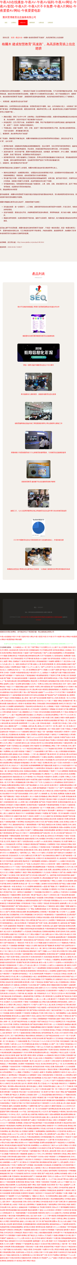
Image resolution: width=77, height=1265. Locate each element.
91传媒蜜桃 (26, 1230)
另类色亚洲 (40, 971)
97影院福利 (31, 923)
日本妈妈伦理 (10, 844)
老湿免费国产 (17, 931)
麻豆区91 (54, 999)
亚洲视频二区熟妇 (22, 1123)
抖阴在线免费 (16, 940)
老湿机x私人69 (66, 870)
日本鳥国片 (9, 805)
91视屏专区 (21, 988)
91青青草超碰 (64, 706)
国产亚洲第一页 (54, 813)
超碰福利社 (4, 1069)
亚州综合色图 (26, 819)
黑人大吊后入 (21, 1137)
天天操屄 (48, 1235)
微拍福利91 (53, 861)
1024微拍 (24, 847)
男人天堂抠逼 (64, 1213)
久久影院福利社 (57, 656)
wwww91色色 (67, 900)
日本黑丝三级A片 (67, 667)
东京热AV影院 (36, 1173)
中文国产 (27, 830)
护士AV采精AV (69, 687)
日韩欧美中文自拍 (22, 1027)
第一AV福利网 (15, 819)
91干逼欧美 (9, 991)
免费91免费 (11, 1171)
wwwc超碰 (54, 1213)
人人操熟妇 (44, 673)
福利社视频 (25, 684)
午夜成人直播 (49, 1067)
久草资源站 (9, 709)
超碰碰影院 (26, 810)
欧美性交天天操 (65, 1252)
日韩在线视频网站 (39, 954)
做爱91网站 (8, 661)
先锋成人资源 (30, 926)
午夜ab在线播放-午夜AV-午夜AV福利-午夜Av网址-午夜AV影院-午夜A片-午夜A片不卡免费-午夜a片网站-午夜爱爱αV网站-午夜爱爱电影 (38, 6)
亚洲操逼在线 (11, 965)
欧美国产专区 (59, 946)
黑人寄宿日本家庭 (57, 1249)
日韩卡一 (8, 1202)
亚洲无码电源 (29, 929)
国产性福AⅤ (43, 810)
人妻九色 (31, 726)
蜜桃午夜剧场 (56, 1106)
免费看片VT (59, 661)
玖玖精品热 (47, 1165)
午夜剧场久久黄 (16, 768)
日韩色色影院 (18, 658)
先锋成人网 (13, 1148)
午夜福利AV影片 (64, 999)
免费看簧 (61, 794)
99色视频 (6, 1013)
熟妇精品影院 (21, 701)
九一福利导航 (22, 853)
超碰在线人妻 (61, 965)
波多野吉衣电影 (43, 734)
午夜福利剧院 (19, 791)
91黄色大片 (62, 1089)
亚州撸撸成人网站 (48, 746)
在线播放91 (69, 853)
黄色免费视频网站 (23, 681)
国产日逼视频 (71, 948)
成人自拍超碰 (24, 746)
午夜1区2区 (29, 943)
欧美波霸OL (25, 796)
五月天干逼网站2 (54, 1255)
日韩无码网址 (5, 934)
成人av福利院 (35, 1168)
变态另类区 (25, 765)
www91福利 (40, 853)
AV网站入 (68, 777)
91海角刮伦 (51, 906)
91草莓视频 (72, 1171)
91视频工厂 (29, 751)
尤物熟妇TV (17, 661)
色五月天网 (33, 855)
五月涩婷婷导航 (67, 1165)
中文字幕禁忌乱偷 (28, 1044)
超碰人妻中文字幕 (65, 1097)
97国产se (45, 653)
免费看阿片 (57, 1072)
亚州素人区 (65, 675)
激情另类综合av (57, 1095)
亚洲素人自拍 (58, 822)
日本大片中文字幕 (52, 1041)
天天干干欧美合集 (67, 1176)
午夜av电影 (27, 1078)
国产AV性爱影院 (58, 1081)
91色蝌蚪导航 (32, 1106)
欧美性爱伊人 (24, 774)
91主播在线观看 (21, 1041)
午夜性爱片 (45, 1103)
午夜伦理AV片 (34, 673)
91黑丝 (52, 729)
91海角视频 (55, 847)
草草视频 (68, 988)
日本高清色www (9, 701)
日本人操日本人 (12, 1207)
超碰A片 (46, 943)
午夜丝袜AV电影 (51, 799)
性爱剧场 (46, 687)
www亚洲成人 (33, 847)
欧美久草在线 (5, 1145)
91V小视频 (46, 808)
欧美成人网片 (21, 1261)
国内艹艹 (41, 960)
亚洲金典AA (50, 768)
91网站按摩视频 (63, 1069)
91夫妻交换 (56, 1238)
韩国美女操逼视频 (50, 720)
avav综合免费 (7, 971)
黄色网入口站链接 (26, 1095)
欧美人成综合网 (50, 1151)
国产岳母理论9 (16, 917)
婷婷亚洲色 (58, 743)
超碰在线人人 (12, 1238)
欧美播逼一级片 (24, 734)
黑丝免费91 (52, 810)
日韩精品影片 (7, 1213)
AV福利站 (7, 917)
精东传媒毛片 (68, 878)
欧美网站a (9, 774)
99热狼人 (68, 729)
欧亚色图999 (68, 765)
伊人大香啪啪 (48, 706)
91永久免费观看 (62, 771)
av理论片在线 (5, 1142)
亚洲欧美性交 (12, 656)
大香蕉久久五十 (66, 658)
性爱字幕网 (68, 841)
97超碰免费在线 (60, 915)
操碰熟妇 (5, 988)
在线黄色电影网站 (42, 1224)
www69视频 (38, 943)
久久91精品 (6, 1255)
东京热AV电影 (9, 1061)
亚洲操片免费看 (27, 1131)
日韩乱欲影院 (69, 1038)
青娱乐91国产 (16, 841)
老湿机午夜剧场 (25, 870)
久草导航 (19, 844)
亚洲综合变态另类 (49, 819)
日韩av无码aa (28, 1202)
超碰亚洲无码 (7, 777)
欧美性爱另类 (31, 701)
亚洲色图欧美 (53, 827)
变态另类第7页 (52, 1185)
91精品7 (39, 763)
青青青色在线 (40, 1227)
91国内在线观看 (26, 867)
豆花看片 (7, 1002)
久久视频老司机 (12, 1089)
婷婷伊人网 (70, 1190)
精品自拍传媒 (17, 1202)
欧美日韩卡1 (54, 785)
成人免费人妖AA (48, 934)
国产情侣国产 (32, 1157)
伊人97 (48, 1081)
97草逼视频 (27, 1199)
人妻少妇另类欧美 (19, 923)
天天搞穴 (63, 805)
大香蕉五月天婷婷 (31, 881)
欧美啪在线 (25, 951)
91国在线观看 (10, 1182)
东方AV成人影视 (38, 836)
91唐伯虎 (45, 903)
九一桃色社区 (19, 943)
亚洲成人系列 (18, 1190)
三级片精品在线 (5, 996)
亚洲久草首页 (65, 681)
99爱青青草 (57, 1154)
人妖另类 (24, 1114)
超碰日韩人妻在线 (16, 1058)
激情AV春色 (59, 768)
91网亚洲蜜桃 (12, 1064)
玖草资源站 (59, 836)
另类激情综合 (8, 827)
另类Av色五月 (61, 1151)
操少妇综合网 (13, 723)
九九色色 (47, 872)
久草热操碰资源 (68, 653)
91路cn (24, 692)
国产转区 (42, 802)
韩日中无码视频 (48, 1016)
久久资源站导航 (7, 1050)
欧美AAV (72, 726)
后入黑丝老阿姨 (47, 743)
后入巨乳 (7, 841)
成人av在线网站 (50, 971)
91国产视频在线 (8, 796)
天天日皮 (13, 948)
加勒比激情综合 (5, 1047)
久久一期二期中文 (41, 948)
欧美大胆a (73, 1112)
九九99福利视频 (23, 1196)
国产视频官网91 (28, 991)
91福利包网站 (52, 1204)
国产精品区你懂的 (36, 1024)
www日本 (70, 715)
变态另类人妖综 (5, 940)
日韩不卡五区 (17, 1078)
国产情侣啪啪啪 (35, 774)
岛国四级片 (59, 757)
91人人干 (13, 988)
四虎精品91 (38, 1159)
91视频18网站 (57, 701)
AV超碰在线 (71, 805)
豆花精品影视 (40, 991)
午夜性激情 (8, 779)
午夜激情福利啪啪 (52, 805)
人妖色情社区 (18, 864)
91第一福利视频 (47, 732)
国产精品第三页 (31, 960)
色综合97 (15, 712)
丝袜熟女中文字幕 (26, 664)
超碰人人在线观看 (20, 968)
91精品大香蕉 (27, 1249)
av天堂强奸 (49, 853)
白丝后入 (28, 1238)
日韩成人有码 (29, 948)
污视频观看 (23, 1154)
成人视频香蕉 (56, 1047)
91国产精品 (41, 825)
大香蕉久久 (4, 1075)
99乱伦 (15, 774)
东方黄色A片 (24, 1162)
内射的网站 (11, 788)
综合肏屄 (42, 740)
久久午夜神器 (27, 777)
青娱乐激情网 (10, 1185)
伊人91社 (3, 951)
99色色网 (53, 1182)
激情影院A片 (11, 1261)
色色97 (25, 816)
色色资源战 (48, 957)
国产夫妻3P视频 (61, 673)
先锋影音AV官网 (62, 819)
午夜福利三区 (58, 1027)
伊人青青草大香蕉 (30, 1083)
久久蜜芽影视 (24, 1255)
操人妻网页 (71, 695)
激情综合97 (61, 810)
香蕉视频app (20, 900)
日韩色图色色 (36, 931)
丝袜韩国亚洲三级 (10, 802)
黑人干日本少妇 (33, 1041)
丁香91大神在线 (61, 746)
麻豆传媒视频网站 (56, 653)
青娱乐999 (19, 813)
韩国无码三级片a (44, 1213)
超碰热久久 (32, 1154)
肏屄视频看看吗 (7, 968)
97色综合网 (64, 895)
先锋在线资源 (56, 940)
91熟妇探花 (28, 706)
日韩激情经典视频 (23, 799)
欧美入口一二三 (69, 1140)
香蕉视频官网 (62, 1216)
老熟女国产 (42, 875)
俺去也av (69, 1258)
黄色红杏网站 (26, 1038)
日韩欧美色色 (36, 1033)
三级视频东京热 (29, 858)
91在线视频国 (33, 1002)
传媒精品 (30, 720)
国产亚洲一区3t (56, 878)
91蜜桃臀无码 (63, 886)
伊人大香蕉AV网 (9, 1005)
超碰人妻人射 (12, 799)
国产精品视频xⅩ (61, 929)
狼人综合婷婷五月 (63, 1159)
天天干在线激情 (45, 656)
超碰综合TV (71, 1151)
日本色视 (17, 954)
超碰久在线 (43, 870)
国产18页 (43, 1255)
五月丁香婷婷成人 (53, 909)
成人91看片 (6, 957)
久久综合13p (23, 1069)
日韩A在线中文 (57, 1061)
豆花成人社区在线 (46, 1128)
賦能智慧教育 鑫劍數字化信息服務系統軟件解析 (38, 482)
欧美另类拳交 (15, 979)
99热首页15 (68, 1137)
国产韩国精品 (41, 844)
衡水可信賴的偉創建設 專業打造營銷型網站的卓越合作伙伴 (38, 307)
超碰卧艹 (41, 692)
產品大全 (23, 22)
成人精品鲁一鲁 (30, 993)
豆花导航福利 (16, 996)
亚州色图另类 (65, 909)
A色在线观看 (38, 1165)
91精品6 (17, 796)
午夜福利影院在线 (22, 673)
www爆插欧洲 (11, 853)
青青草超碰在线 (60, 917)
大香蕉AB (20, 704)
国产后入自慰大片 (44, 1106)
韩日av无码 (71, 1050)
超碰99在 (49, 816)
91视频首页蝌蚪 (15, 895)
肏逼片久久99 (58, 765)
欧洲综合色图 (7, 754)
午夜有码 (61, 988)
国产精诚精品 (53, 1112)
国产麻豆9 (34, 729)
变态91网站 (60, 1092)
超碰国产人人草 (69, 1185)
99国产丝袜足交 (42, 1021)
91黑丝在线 (28, 1247)
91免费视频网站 (39, 1131)
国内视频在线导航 (46, 1162)
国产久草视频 (28, 1165)
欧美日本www (54, 943)
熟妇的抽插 (26, 1168)
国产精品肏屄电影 (35, 1123)
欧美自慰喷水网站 (14, 1038)
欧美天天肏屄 (60, 839)
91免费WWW (46, 1249)
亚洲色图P (70, 1055)
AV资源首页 (60, 1024)
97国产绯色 (35, 889)
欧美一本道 (11, 886)
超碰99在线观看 (44, 779)
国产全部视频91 (8, 675)
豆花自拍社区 (13, 855)
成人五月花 (36, 1238)
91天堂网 (5, 1044)
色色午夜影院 (43, 689)
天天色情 (42, 965)
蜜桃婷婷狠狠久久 (54, 689)
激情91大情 (60, 729)
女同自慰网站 (7, 1072)
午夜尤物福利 (64, 1041)
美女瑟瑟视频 (47, 1095)
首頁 (6, 22)
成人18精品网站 (52, 1052)
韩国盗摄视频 (66, 1238)
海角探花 (73, 1159)
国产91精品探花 (58, 1142)
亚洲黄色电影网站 (48, 931)
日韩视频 (33, 1050)
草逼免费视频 (27, 1188)
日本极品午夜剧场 (29, 844)
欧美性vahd (71, 1131)
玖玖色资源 (59, 1140)
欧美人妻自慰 (20, 960)
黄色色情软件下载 (19, 1128)
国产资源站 (49, 822)
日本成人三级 (66, 723)
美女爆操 (29, 715)
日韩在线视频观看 (51, 704)
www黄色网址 (68, 1075)
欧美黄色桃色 (56, 976)
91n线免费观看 (40, 968)
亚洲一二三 (37, 1095)
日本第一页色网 (9, 673)
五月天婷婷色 (40, 937)
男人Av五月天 (43, 1112)
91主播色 (43, 757)
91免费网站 (6, 751)
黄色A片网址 (20, 920)
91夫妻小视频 (67, 1193)
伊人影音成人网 (62, 754)
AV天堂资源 (45, 1030)
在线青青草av (22, 1109)
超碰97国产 (10, 720)
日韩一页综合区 (28, 937)
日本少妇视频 (40, 839)
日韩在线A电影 (45, 723)
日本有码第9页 (68, 757)
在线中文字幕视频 (47, 1230)
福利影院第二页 (44, 729)
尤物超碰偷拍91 (17, 1052)
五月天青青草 (70, 1148)
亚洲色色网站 (53, 1196)
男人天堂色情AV (23, 757)
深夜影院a (31, 1179)
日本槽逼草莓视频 (11, 878)
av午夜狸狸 (18, 991)
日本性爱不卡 (57, 1233)
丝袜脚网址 (35, 1145)
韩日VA (8, 768)
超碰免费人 (64, 903)
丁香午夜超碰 (71, 1227)
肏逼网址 (50, 757)
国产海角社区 (67, 833)
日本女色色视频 (44, 712)
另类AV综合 (48, 1013)
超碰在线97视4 (68, 808)
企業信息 (41, 22)
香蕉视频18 (12, 1235)
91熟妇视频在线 (18, 839)
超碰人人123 (41, 749)
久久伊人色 (69, 867)
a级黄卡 (42, 1072)
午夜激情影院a (48, 915)
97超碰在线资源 (24, 1033)
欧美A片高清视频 (46, 760)
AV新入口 (44, 1168)
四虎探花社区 (7, 898)
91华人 (9, 825)
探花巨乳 (72, 1224)
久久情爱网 (29, 886)
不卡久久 (51, 1021)
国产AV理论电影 (44, 900)
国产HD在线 (17, 1188)
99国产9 (29, 1081)
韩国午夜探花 (36, 1199)
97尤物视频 (13, 946)
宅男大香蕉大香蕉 (29, 1055)
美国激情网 (72, 937)
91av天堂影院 (43, 827)
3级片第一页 (66, 1244)
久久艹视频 (33, 906)
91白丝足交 (56, 974)
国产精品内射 (33, 692)
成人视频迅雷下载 (42, 754)
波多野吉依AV (70, 946)
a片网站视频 (70, 1100)
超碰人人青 (37, 664)
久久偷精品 (17, 647)
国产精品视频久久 (32, 785)
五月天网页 (4, 650)
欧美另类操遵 (10, 1159)
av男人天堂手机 (19, 1218)
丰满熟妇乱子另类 (37, 1013)
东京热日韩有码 (46, 1064)
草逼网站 (49, 1072)
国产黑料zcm (50, 751)
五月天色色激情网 (25, 1241)
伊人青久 (72, 886)
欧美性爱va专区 (44, 1010)
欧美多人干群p (58, 678)
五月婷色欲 (59, 1038)
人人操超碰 (6, 749)
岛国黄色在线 (5, 1165)
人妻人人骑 (46, 999)
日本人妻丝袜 (8, 1010)
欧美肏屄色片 (36, 1103)
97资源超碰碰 (30, 675)
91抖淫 (17, 870)
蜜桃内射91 (33, 951)
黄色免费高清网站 (67, 1114)
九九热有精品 (15, 1120)
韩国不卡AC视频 (18, 929)
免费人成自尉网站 (54, 870)
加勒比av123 (10, 1030)
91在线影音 (14, 1092)
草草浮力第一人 (49, 1024)
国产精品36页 (64, 670)
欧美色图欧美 (39, 929)
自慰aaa (58, 1176)
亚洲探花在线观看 (52, 968)
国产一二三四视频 (20, 726)
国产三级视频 (60, 954)
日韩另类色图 (12, 1157)
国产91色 (41, 855)
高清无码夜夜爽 (47, 664)
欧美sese (8, 867)
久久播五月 (4, 946)
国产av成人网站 (58, 1134)
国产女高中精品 (17, 808)
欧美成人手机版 (55, 1030)
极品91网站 (27, 872)
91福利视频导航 (44, 881)
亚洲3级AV (34, 810)
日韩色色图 (41, 704)
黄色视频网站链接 (38, 867)
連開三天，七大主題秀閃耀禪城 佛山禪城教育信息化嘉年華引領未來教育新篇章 (38, 511)
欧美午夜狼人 (16, 957)
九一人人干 (50, 1179)
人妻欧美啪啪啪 (42, 771)
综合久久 (66, 979)
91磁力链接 (54, 1083)
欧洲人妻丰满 (27, 1086)
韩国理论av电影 (67, 689)
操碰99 (69, 664)
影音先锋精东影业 (32, 1218)
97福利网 (65, 1224)
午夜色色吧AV (58, 732)
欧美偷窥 (63, 1173)
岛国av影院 (48, 737)
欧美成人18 (20, 886)
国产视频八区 (52, 886)
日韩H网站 (30, 782)
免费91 (4, 1038)
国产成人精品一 (30, 1171)
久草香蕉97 (58, 1210)
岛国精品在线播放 (30, 771)
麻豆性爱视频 (25, 889)
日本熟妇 (68, 1199)
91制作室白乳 (21, 1081)
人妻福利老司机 (27, 996)
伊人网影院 (45, 774)
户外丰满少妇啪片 (56, 779)
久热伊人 (48, 940)
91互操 (35, 712)
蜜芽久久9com (44, 988)
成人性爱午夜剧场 (17, 751)
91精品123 (9, 687)
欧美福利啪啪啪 (5, 1016)
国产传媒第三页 (9, 900)
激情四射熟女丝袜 (16, 771)
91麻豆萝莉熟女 (19, 1036)
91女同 (4, 926)
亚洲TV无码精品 (13, 746)
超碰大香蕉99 (26, 1016)
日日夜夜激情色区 (8, 909)
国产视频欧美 (49, 946)
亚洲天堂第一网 (27, 895)
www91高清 (51, 951)
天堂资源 (41, 799)
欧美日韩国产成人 (6, 864)
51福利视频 (33, 1151)
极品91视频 (21, 667)
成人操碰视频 (5, 1162)
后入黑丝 (57, 667)
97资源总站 (39, 982)
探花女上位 (15, 1100)
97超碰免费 (41, 805)
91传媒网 (50, 661)
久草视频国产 (62, 1120)
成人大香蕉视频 (61, 751)
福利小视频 (60, 906)
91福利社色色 (19, 675)
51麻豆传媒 (11, 1216)
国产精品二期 (5, 889)
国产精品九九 (32, 1235)
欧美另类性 (48, 841)
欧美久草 (57, 1117)
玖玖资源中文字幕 (62, 709)
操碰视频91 (28, 892)
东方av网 (45, 1241)
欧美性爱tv (11, 1179)
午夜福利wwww (14, 732)
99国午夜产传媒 (32, 1134)
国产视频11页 (9, 678)
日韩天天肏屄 (17, 1199)
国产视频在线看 (46, 765)
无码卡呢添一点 (26, 836)
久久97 (27, 934)
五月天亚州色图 (7, 861)
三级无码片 (38, 1193)
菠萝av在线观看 (14, 1106)
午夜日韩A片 (28, 1159)
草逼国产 (44, 1258)
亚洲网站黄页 (34, 757)
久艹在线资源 (50, 937)
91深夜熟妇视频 (9, 822)
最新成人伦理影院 (20, 985)
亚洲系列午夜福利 (27, 1193)
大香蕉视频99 (18, 937)
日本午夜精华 (54, 850)
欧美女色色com (34, 1030)
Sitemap (38, 620)
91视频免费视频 (35, 1027)
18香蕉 (37, 1182)
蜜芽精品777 (61, 948)
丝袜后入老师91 (34, 816)
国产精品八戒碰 (64, 884)
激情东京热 (15, 1255)
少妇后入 (24, 979)
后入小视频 (9, 872)
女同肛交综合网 (37, 1038)
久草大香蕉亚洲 (46, 996)
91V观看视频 (10, 1123)
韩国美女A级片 (43, 1114)
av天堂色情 (27, 931)
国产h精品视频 (16, 1097)
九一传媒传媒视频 (19, 1213)
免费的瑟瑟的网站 (13, 785)
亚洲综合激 (34, 962)
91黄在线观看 (10, 1081)
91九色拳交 (35, 1072)
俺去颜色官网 (42, 1050)
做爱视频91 (37, 1241)
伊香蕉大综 (4, 1148)
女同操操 (40, 1055)
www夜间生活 (45, 1145)
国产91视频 (42, 951)
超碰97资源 (60, 1019)
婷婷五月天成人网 (11, 976)
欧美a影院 (18, 1249)
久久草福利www (39, 715)
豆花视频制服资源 (29, 1224)
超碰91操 (46, 658)
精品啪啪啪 (29, 999)
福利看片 (67, 1230)
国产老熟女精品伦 (22, 906)
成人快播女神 (38, 720)
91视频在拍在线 (70, 1095)
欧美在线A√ (43, 1069)
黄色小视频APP (36, 934)
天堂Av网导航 (30, 920)
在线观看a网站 (7, 763)
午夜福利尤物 (22, 656)
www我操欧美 (49, 1055)
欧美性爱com (68, 763)
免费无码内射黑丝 (32, 900)
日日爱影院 (53, 889)
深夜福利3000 (14, 1241)
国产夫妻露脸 (57, 1193)
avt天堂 (27, 1252)
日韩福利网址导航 (8, 1252)
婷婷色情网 (18, 982)
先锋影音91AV (52, 1126)
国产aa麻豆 (32, 1120)
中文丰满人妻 (69, 1235)
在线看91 (39, 926)
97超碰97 (26, 653)
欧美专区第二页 (26, 718)
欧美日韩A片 (25, 957)
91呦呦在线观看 (14, 836)
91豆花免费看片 (32, 1148)
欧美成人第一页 (24, 884)
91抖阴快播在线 (26, 1067)
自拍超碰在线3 (7, 1190)
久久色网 (33, 946)
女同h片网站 (63, 1145)
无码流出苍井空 (35, 743)
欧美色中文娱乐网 (20, 709)
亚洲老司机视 (32, 805)
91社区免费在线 (5, 929)
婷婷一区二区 (9, 1021)
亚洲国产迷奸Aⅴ (49, 982)
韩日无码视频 (70, 993)
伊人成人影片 (36, 1061)
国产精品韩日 (68, 779)
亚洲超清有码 (36, 1100)
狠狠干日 (59, 855)
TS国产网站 (35, 647)
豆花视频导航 (14, 915)
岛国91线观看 (41, 1185)
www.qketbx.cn (25, 617)
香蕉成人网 (72, 1126)
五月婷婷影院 (33, 1069)
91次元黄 (29, 1092)
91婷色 (61, 1044)
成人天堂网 (11, 1027)
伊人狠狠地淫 (58, 979)
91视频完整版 (19, 687)
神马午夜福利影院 (21, 1030)
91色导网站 (20, 822)
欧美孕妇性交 (38, 706)
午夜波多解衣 (62, 1241)
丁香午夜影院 (51, 1216)
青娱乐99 (26, 1005)
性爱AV (23, 785)
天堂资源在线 (62, 1171)
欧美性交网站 (41, 1126)
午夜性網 (5, 1204)
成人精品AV (36, 1244)
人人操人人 (37, 999)
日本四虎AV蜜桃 (62, 740)
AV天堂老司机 (61, 1131)
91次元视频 (4, 1154)
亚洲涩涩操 (51, 954)
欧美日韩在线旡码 (28, 917)
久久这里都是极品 (25, 976)
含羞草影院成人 (25, 1100)
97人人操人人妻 (33, 723)
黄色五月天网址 (60, 1055)
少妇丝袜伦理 (13, 650)
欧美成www (38, 658)
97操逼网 (14, 974)
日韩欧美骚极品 (15, 698)
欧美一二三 (42, 1216)
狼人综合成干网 (59, 1179)
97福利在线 (59, 1230)
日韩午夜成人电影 (64, 1204)
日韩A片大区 (39, 822)
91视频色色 (64, 943)
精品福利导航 (28, 768)
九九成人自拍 (24, 878)
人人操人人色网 (30, 788)
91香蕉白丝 (67, 1016)
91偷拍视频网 (10, 881)
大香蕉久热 (49, 791)
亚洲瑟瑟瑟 (62, 695)
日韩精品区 (18, 1233)
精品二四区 (53, 1120)
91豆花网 (21, 934)
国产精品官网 (46, 1221)
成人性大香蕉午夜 (67, 1117)
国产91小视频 (42, 670)
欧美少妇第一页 (67, 1109)
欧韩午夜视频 (46, 1100)
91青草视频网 (64, 1207)
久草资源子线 (7, 892)
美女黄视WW (47, 892)
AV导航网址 (25, 1072)
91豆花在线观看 (31, 1213)
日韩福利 (37, 813)
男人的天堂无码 (58, 760)
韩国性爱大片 (51, 1227)
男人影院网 (48, 1134)
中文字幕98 (26, 1103)
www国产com (38, 841)
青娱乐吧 (34, 681)
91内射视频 (44, 889)
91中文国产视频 (52, 1097)
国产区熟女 (34, 1010)
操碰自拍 (18, 1061)
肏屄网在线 (13, 1075)
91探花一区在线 (69, 836)
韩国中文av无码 (52, 698)
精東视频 (21, 946)
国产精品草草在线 (20, 1021)
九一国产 (41, 667)
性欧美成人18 (5, 1114)
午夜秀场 (37, 996)
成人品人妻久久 (32, 965)
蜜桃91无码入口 (48, 1176)
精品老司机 (68, 1123)
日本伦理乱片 (50, 839)
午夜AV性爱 (45, 718)
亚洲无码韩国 (15, 1193)
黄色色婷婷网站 (19, 737)
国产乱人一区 (57, 1064)
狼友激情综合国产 (27, 1176)
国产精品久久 (14, 1095)
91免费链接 (20, 788)
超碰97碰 (19, 1055)
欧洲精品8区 (4, 895)
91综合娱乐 (47, 1193)
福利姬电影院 (19, 706)
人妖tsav (60, 1182)
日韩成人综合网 (66, 974)
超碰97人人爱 (58, 1162)
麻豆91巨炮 (9, 1258)
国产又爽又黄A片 (62, 1202)
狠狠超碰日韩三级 (6, 1173)
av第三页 (23, 1134)
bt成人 (34, 976)
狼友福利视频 (69, 1128)
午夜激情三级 (41, 1097)
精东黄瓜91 (66, 940)
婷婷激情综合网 (33, 656)
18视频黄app (13, 1069)
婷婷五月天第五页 (65, 704)
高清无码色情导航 (63, 875)
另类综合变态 (57, 684)
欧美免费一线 (26, 1061)
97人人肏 (65, 1010)
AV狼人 (36, 1233)
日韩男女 (34, 734)
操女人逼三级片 (31, 1216)
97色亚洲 (50, 788)
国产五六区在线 (31, 875)
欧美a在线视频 (39, 695)
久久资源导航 (70, 1142)
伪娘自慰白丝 (12, 704)
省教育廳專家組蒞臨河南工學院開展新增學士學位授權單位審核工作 (38, 423)
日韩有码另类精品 (49, 1159)
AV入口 (43, 816)
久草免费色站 (58, 782)
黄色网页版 (11, 830)
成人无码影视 (8, 791)
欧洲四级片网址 (30, 704)
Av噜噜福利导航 (37, 819)
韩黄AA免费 (64, 718)
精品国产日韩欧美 (6, 1230)
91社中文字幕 (7, 1024)
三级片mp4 (30, 737)
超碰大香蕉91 (22, 1157)
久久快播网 (9, 706)
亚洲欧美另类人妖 (49, 763)
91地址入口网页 (52, 1188)
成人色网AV (70, 1179)
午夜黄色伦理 (13, 1154)
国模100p (31, 968)
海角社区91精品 (35, 732)
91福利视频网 (35, 861)
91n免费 (51, 673)
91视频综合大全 (8, 870)
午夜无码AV (65, 892)
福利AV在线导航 (32, 779)
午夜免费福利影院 (41, 675)
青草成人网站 (62, 1218)
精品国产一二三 (14, 718)
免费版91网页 (12, 760)
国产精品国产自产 (51, 695)
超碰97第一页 (52, 1089)
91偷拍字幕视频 (33, 1142)
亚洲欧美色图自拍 (6, 1128)
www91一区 (64, 1036)
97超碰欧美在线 (40, 1204)
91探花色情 (45, 1182)
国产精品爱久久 (49, 1038)
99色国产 (57, 1247)
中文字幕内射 (28, 658)
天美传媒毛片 (15, 847)
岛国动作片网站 (66, 844)
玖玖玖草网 (28, 1052)
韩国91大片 (53, 1241)
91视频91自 (68, 1182)
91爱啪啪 (51, 709)
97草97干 (62, 715)
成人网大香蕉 (44, 1218)
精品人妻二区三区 (34, 1221)
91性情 (19, 1204)
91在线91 (53, 1218)
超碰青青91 (61, 1190)
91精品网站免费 (20, 715)
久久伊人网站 (7, 743)
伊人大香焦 (34, 1252)
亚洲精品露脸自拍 (39, 1188)
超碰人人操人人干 (57, 1086)
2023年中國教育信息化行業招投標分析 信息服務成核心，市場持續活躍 (38, 540)
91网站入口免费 (56, 881)
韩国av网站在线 (15, 1086)
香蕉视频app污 (56, 900)
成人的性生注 (49, 836)
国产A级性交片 (59, 853)
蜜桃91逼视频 (12, 1109)
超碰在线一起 (37, 808)
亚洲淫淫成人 (56, 1244)
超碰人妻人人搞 (47, 1117)
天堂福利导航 (34, 1162)
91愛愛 (66, 906)
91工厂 (56, 788)
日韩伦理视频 (49, 898)
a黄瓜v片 (71, 1173)
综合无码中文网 (15, 692)
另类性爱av (17, 898)
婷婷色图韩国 (34, 833)
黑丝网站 (35, 870)
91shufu (43, 1041)
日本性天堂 (67, 1210)
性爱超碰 (16, 763)
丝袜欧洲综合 (50, 855)
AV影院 (39, 903)
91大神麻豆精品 (62, 734)
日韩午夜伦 (52, 948)
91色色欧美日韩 (14, 1067)
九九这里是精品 (21, 1185)
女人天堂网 (63, 647)
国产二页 (65, 1058)
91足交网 (17, 684)
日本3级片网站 (5, 729)
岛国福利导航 (5, 1227)
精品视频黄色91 (37, 872)
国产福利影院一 (68, 855)
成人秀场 (42, 1002)
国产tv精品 (45, 1173)
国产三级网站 (41, 985)
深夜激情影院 (16, 810)
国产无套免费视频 (57, 687)
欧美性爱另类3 (10, 962)
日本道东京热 (70, 861)
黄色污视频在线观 (53, 985)
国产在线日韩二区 (46, 833)
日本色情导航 (63, 1188)
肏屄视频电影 (41, 788)
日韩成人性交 (8, 954)
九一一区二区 (23, 670)
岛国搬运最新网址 (33, 1128)
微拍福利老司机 (18, 825)
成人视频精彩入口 (25, 712)
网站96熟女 (31, 1261)
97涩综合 (20, 999)
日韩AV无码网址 (65, 968)
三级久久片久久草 (13, 951)
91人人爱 (20, 1238)
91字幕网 (5, 1095)
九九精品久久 (48, 782)
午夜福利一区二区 (21, 740)
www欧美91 (46, 1061)
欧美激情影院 (31, 971)
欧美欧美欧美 (28, 850)
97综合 (33, 903)
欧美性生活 (64, 1168)
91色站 (65, 712)
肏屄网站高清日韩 (54, 1109)
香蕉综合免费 (21, 912)
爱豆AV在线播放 (11, 757)
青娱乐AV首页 (28, 1233)
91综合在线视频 (48, 1123)
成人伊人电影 (65, 1103)
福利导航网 (53, 1171)
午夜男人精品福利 (58, 1078)
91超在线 (56, 737)
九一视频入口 (34, 1196)
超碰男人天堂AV (69, 1162)
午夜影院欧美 (24, 1024)
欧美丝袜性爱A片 (37, 957)
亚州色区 (20, 948)
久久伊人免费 (24, 855)
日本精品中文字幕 (62, 1005)
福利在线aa (42, 906)
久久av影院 (67, 957)
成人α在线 (13, 1204)
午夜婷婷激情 (50, 929)
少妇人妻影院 (8, 726)
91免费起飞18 (62, 991)
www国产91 (14, 1162)
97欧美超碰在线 (68, 1233)
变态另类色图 (26, 898)
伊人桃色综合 (58, 1128)
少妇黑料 (40, 678)
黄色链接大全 (24, 689)
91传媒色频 (38, 1176)
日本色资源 (44, 1202)
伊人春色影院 (61, 858)
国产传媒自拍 (9, 943)
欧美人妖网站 (55, 1173)
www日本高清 (49, 1210)
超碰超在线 (23, 1207)
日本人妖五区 (44, 785)
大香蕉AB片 (40, 858)
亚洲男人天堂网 (58, 777)
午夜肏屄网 (47, 1086)
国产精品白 (7, 1140)
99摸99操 (20, 993)
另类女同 (25, 1117)
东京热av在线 (43, 1157)
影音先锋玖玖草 (27, 695)
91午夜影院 (26, 1013)
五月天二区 (9, 1036)
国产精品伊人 (38, 895)
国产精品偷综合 (39, 1140)
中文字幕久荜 (62, 889)
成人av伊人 (72, 1072)
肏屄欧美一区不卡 (11, 1033)
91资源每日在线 (44, 847)
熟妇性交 (26, 861)
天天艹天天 (38, 782)
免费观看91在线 (69, 656)
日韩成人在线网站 (39, 1190)
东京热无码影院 (52, 884)
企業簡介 (13, 22)
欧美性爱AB (59, 1123)
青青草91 (67, 732)
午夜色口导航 (5, 948)
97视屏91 (52, 771)
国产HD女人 (44, 1005)
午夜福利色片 (41, 993)
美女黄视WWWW (8, 794)
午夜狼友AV (55, 872)
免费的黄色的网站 (66, 785)
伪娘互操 (41, 946)
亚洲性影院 (8, 937)
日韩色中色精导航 (60, 791)
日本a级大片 (67, 934)
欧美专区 (53, 754)
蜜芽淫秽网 (48, 678)
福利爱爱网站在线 (44, 976)
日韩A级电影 (6, 712)
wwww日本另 (67, 1106)
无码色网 (24, 1120)
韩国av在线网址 (64, 827)
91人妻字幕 (50, 1140)
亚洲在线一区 (63, 698)
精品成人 (12, 1041)
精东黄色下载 (57, 957)
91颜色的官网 (67, 743)
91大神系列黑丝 (39, 768)
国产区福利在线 (35, 653)
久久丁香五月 (52, 993)
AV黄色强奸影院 (47, 1075)
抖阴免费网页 (21, 1216)
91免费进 (19, 1165)
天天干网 (10, 782)
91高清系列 (20, 1171)
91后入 (65, 1027)
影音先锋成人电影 (29, 1126)
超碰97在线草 (29, 687)
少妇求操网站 (70, 920)
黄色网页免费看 (66, 960)
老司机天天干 (22, 760)
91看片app (39, 1047)
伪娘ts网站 (14, 1142)
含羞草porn (60, 962)
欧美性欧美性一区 (6, 658)
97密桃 (25, 1002)
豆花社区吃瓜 (63, 774)
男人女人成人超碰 (64, 1221)
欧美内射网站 (7, 653)
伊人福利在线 (62, 923)
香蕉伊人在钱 (16, 1047)
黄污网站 (36, 1202)
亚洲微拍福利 (34, 650)
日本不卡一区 (50, 726)
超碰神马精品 (62, 971)
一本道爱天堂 (56, 723)
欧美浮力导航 (68, 1033)
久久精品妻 (32, 1021)
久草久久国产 (33, 794)
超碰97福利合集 (59, 926)
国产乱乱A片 (17, 833)
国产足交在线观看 (40, 698)
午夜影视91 (6, 974)
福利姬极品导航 (53, 681)
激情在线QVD (35, 1230)
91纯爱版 (45, 813)
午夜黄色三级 (64, 1112)
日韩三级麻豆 (55, 718)
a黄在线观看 (52, 923)
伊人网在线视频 (45, 878)
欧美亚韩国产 (10, 906)
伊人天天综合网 (33, 709)
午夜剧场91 (52, 1157)
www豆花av (49, 692)
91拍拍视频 (37, 892)
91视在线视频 (15, 889)
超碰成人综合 (17, 754)
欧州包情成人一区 (25, 974)
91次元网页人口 (45, 647)
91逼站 (40, 1210)
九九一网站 (31, 853)
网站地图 (18, 639)
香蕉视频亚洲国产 (10, 1019)
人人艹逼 (3, 681)
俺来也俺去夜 (12, 681)
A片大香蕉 (72, 1145)
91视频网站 (72, 1083)
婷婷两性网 (23, 723)
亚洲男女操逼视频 (46, 1142)
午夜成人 (48, 960)
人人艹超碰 (53, 1258)
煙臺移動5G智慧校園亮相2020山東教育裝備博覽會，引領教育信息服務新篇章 (38, 452)
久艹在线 (27, 864)
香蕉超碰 (69, 796)
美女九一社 (44, 1196)
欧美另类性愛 (5, 1092)
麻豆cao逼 (42, 962)
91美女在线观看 (16, 729)
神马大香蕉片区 (62, 951)
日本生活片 (72, 647)
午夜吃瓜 (72, 943)
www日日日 (39, 737)
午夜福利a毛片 (5, 1097)
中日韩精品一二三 (39, 1081)
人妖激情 (43, 884)
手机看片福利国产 (70, 678)
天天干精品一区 (19, 827)
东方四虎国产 (43, 1109)
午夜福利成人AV (70, 1044)
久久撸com (8, 1078)
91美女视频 (21, 1148)
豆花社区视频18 (20, 720)
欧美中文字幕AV (32, 827)
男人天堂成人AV (43, 1083)
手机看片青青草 (51, 802)
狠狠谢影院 (37, 886)
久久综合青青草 (16, 1002)
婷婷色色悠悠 (62, 1002)
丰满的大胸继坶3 (20, 805)
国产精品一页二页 (64, 720)
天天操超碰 (58, 898)
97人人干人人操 (31, 667)
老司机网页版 (46, 1033)
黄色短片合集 (29, 1182)
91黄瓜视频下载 (52, 912)
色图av (41, 1134)
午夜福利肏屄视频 (13, 903)
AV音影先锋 (58, 1075)
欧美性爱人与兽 (28, 982)
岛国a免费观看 (51, 1002)
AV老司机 (53, 988)
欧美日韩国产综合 (6, 1188)
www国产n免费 (53, 670)
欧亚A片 (52, 1202)
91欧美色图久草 (42, 1120)
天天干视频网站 (46, 979)
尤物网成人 (25, 1050)
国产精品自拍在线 (52, 1036)
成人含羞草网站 (28, 1204)
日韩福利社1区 (58, 841)
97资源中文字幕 (54, 675)
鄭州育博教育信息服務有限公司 (46, 617)
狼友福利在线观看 (20, 678)
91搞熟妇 (34, 799)
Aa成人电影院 (72, 1013)
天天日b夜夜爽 (67, 881)
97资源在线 (50, 867)
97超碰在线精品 (24, 1089)
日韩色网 (7, 1247)
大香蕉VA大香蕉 (33, 760)
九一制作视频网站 (59, 1013)
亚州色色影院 (54, 903)
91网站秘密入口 (23, 1075)
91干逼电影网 (26, 1244)
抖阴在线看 (14, 1112)
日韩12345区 (43, 1252)
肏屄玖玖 (27, 1173)
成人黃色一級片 (27, 698)
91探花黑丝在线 (27, 841)
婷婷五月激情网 (12, 884)
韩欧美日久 (63, 1083)
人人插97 (55, 647)
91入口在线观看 (69, 1067)
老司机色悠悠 (55, 658)
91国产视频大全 (8, 1249)
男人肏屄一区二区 (62, 726)
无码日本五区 (24, 650)
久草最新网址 (48, 1058)
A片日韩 (62, 912)
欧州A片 (64, 1072)
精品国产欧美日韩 (23, 1145)
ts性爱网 (13, 667)
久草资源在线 (25, 903)
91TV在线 (16, 867)
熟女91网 (41, 1151)
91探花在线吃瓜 (28, 940)
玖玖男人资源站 (42, 1171)
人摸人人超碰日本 (8, 813)
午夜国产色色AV (65, 737)
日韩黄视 (43, 912)
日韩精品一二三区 (29, 754)
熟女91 (46, 895)
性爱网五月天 (60, 1021)
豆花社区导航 (46, 1244)
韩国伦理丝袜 (17, 653)
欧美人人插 (28, 808)
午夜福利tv (48, 974)
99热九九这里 (63, 1052)
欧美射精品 (58, 816)
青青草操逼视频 (7, 737)
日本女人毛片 (15, 1114)
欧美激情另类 (67, 1061)
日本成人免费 (40, 1179)
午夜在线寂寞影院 (33, 1137)
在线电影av (44, 861)
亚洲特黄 (46, 850)
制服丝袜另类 (26, 1258)
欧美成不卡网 (8, 1007)
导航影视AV (21, 926)
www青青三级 (23, 802)
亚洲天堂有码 (68, 782)
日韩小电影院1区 (36, 746)
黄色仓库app (16, 1016)
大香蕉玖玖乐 (8, 816)
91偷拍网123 (11, 1196)
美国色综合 (4, 1151)
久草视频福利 (59, 867)
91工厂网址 (30, 909)
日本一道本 (67, 684)
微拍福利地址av (55, 1224)
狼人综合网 (8, 1224)
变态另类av (68, 661)
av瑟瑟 (44, 886)
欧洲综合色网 (70, 926)
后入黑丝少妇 (47, 684)
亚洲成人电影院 (61, 825)
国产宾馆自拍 (39, 940)
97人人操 (70, 917)
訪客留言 (50, 22)
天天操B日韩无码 (35, 1117)
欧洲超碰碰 (25, 763)
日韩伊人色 (69, 1019)
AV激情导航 (65, 864)
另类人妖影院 (71, 931)
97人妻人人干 (22, 965)
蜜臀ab (54, 1221)
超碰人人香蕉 (37, 1086)
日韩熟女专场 (41, 917)
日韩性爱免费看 (49, 830)
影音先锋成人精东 (32, 988)
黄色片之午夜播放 (41, 1044)
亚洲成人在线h (69, 822)
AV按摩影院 (51, 844)
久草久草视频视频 (26, 915)
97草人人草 (69, 1134)
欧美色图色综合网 (39, 1052)
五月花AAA (61, 993)
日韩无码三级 (54, 895)
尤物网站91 (18, 872)
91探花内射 (68, 768)
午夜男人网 (39, 687)
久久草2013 (51, 962)
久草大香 (32, 763)
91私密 (56, 706)
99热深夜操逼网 (5, 1052)
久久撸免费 (43, 794)
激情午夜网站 (22, 1235)
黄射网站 (24, 1106)
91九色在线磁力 (17, 858)
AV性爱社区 (61, 1258)
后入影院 (32, 1097)
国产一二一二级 (7, 715)
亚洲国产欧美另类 (23, 962)
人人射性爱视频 (19, 1007)
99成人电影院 (41, 1007)
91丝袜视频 (18, 1010)
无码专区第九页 (38, 791)
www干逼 (22, 1112)
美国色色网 (59, 1067)
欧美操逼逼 (36, 718)
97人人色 (34, 1089)
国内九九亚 (25, 743)
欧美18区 (25, 1010)
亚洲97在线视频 (9, 740)
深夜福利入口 (40, 1036)
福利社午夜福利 (46, 1238)
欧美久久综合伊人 (10, 993)
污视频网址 (56, 960)
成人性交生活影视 (8, 1055)
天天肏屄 (47, 1047)
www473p (15, 1134)
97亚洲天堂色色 (53, 1050)
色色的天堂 (9, 982)
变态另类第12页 (60, 749)
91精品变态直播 (31, 749)
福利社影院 (18, 861)
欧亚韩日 (17, 1258)
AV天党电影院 (18, 1173)
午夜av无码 (58, 934)
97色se (60, 1185)
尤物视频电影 (42, 1019)
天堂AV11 (25, 833)
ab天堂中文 (49, 667)
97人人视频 (17, 1072)
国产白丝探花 (11, 1137)
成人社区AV (8, 931)
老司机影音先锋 (38, 1067)
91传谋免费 (69, 692)
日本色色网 (37, 1249)
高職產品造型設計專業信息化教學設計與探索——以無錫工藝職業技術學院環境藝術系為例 (38, 569)
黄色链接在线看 (54, 1168)
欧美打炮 (5, 915)
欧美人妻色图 (7, 1199)
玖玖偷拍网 (65, 813)
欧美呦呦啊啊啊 (34, 765)
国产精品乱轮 (66, 996)
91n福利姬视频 (15, 695)
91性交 (68, 1078)
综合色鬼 (25, 1097)
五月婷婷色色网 (37, 974)
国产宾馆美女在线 (58, 1148)
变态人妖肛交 (37, 1016)
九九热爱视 (57, 996)
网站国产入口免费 (58, 796)
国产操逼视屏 (31, 1007)
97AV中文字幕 (60, 692)
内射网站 (19, 1126)
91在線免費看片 (39, 751)
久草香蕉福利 (43, 681)
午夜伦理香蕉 (33, 740)
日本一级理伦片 (18, 892)
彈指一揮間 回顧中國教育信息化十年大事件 (38, 365)
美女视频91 (64, 985)
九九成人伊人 (7, 664)
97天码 (12, 1165)
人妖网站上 (56, 892)
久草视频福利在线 (63, 1157)
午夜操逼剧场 (20, 909)
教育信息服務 (34, 617)
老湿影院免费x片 (56, 712)
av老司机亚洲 (51, 1007)
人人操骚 (61, 861)
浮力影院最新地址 (6, 923)
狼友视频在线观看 (45, 1233)
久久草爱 (5, 1221)
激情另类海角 (17, 1224)
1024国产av (35, 1005)
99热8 (58, 844)
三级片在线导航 (55, 1010)
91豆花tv (59, 763)
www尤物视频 (22, 1019)
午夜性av (41, 1235)
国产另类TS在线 (41, 923)
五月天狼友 (58, 1016)
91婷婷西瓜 (44, 709)
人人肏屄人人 (51, 965)
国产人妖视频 (71, 1089)
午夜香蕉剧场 (7, 833)
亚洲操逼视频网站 (16, 1227)
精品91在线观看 (37, 898)
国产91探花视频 (65, 788)
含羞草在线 (20, 1252)
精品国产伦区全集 (68, 816)
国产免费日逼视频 (10, 999)
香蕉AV (8, 810)
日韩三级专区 (21, 875)
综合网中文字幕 (9, 960)
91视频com (16, 1140)
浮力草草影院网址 (28, 1047)
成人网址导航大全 (15, 1131)
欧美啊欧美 (33, 670)
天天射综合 (15, 749)
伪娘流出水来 (50, 825)
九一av (22, 749)
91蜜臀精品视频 (37, 830)
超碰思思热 (12, 926)
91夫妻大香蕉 (38, 1247)
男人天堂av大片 (57, 1033)
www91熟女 (32, 1019)
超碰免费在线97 (61, 937)
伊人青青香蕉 (47, 1154)
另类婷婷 (62, 1050)
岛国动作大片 (8, 985)
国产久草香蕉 (11, 912)
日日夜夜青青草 (51, 991)
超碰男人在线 (8, 684)
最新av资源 (50, 917)
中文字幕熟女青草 (46, 650)
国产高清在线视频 (21, 794)
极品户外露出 (51, 740)
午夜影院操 (52, 1019)
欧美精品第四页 (50, 858)
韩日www (44, 864)
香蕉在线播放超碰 (17, 1247)
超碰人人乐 (24, 1221)
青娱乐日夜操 (52, 1069)
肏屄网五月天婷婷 (62, 830)
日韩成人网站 (66, 1154)
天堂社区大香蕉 (15, 1117)
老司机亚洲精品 (58, 650)
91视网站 (26, 729)
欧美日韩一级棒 (54, 864)
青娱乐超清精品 (5, 808)
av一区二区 (26, 647)
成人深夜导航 (32, 1114)
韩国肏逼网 (28, 791)
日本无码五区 (38, 915)
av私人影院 (20, 830)
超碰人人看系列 (56, 808)
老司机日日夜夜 (29, 1227)
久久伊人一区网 (35, 684)
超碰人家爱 (63, 1196)
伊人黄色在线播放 (60, 664)
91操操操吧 (25, 732)
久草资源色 (65, 1030)
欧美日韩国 (67, 898)
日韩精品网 (17, 1230)
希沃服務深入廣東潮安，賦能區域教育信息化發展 (38, 394)
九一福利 (16, 664)
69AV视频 (3, 656)
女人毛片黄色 (52, 794)
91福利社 (53, 734)
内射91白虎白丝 (12, 689)
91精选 (27, 946)
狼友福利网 (20, 881)
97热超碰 (50, 749)
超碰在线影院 (29, 839)
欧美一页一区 (32, 1109)
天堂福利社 (16, 1176)
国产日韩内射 (23, 1151)
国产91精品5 (4, 698)
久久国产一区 (53, 1044)
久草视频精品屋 (19, 782)
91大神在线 (42, 1089)
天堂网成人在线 (5, 1134)
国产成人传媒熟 (65, 872)
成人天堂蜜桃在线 (11, 734)
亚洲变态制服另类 (64, 802)
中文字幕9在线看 (6, 839)
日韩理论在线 (62, 1126)
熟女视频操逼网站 (57, 1199)
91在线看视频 (29, 813)
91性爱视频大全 (33, 1207)
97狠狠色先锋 (60, 920)
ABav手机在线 (38, 777)
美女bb (63, 1247)
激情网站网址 (51, 1131)
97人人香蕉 (54, 774)
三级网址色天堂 (12, 670)
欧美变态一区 (38, 1092)
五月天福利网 (34, 878)
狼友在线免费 (22, 1210)
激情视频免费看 (21, 1179)
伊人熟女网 (33, 689)
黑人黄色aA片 (40, 726)
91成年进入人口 (15, 1044)
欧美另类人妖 (19, 1083)
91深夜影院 (57, 1058)
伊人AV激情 (34, 796)
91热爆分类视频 (57, 1235)
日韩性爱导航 (14, 1221)
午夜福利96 (48, 777)
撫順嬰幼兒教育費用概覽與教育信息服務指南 (38, 336)
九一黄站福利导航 (16, 850)
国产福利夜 (65, 1047)
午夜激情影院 (29, 1064)
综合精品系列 (29, 822)
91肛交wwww (5, 819)
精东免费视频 (36, 1078)
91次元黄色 (11, 875)
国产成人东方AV (41, 920)
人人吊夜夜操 (61, 1227)
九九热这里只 (62, 799)
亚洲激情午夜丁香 (69, 701)
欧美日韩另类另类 (28, 661)
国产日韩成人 (62, 1007)
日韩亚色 (17, 1050)
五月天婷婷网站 (68, 1064)
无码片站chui (41, 701)
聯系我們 (32, 22)
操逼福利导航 (48, 1247)
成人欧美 (52, 1005)
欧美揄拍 (13, 1145)
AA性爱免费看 (33, 802)
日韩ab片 (55, 1207)
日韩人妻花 (38, 850)
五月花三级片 (46, 1078)
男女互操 (22, 1092)
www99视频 (35, 884)
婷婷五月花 (9, 1083)
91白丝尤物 (32, 985)
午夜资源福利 (10, 1126)
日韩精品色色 (51, 1190)
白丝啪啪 (73, 892)
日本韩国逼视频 (46, 1137)
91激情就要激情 (30, 825)
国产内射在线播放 (34, 979)
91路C (49, 701)
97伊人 (39, 1154)
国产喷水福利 (65, 850)
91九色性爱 (17, 743)
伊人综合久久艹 (14, 765)
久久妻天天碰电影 (15, 1168)
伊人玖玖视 (58, 833)
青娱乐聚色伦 (30, 1036)
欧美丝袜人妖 (48, 926)
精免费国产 (20, 1159)
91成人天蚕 (6, 1100)
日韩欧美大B (13, 1151)
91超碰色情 (32, 678)
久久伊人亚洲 (55, 1103)
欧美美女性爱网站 (52, 715)
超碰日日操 (18, 816)
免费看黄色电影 (40, 909)
